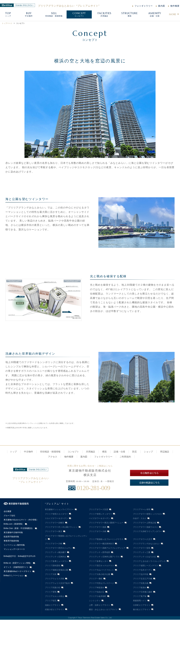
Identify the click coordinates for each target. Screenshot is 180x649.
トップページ (7, 23)
